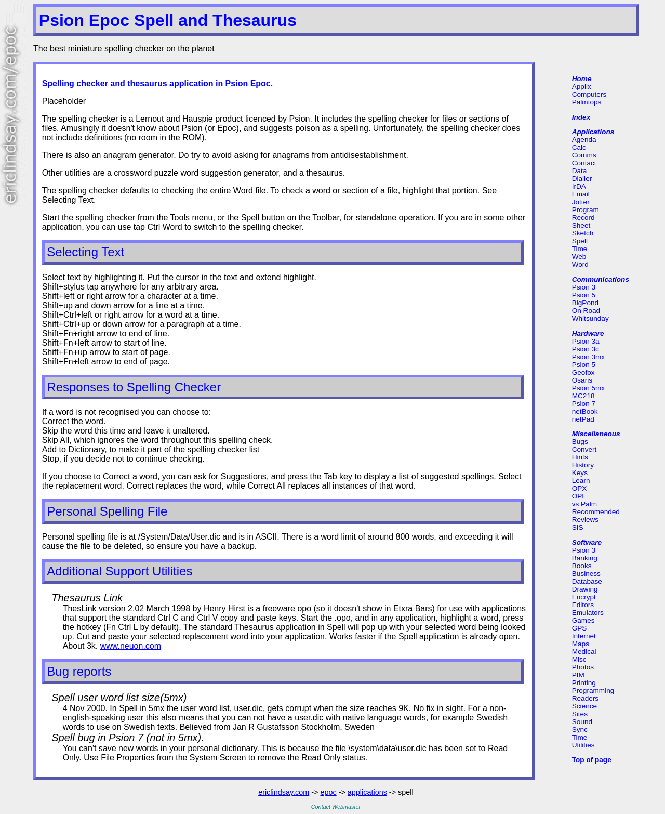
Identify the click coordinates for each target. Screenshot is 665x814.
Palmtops (587, 102)
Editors (583, 605)
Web (579, 256)
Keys (580, 473)
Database (587, 581)
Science (584, 706)
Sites (580, 714)
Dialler (582, 178)
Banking (584, 558)
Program (585, 210)
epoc (328, 792)
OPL (579, 496)
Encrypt (584, 597)
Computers (589, 94)
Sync (580, 729)
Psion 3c (585, 349)
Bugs (580, 441)
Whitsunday (590, 318)
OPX (579, 488)
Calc (579, 147)
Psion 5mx (588, 388)
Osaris (582, 380)
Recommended (596, 512)
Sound (582, 722)
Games (583, 620)
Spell (580, 241)
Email (581, 194)
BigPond (585, 303)
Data (579, 171)
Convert (584, 449)
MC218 (583, 396)
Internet (584, 636)
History (583, 465)
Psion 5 (583, 295)
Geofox (583, 372)
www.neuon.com (130, 645)
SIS (577, 527)
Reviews (585, 519)
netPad (583, 419)
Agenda (584, 139)
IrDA (579, 186)
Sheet (581, 225)
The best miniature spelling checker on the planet (124, 48)
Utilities (583, 745)
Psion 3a (586, 341)
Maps (580, 644)
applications (367, 792)
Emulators (588, 612)
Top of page (591, 760)
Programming (593, 690)
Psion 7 (583, 404)
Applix (581, 86)
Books (582, 566)
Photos (583, 667)
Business (586, 573)
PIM (578, 675)
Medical (584, 651)
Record (583, 217)
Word (580, 264)
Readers (585, 698)
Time (580, 249)
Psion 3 (583, 287)
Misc (579, 659)
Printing (584, 683)
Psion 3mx (588, 357)
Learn (581, 480)
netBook (585, 411)
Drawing (585, 589)
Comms (584, 155)
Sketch (583, 233)
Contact (584, 163)
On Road (586, 310)
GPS (579, 628)
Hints (580, 457)
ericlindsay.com (283, 792)
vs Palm (584, 504)
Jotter (581, 202)
